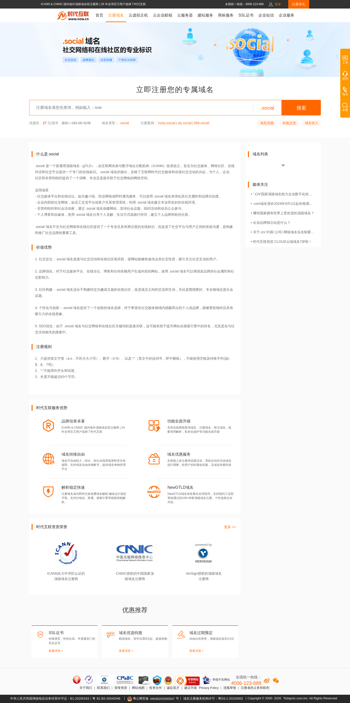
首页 (99, 15)
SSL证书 (246, 15)
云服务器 (185, 15)
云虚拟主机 (138, 15)
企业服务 (286, 15)
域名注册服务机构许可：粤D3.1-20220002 (213, 698)
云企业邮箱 (162, 15)
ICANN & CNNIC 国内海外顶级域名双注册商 (70, 4)
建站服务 (205, 15)
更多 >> (230, 527)
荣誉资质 (120, 688)
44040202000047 (162, 699)
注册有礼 (299, 4)
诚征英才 (173, 688)
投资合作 (155, 688)
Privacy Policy (209, 688)
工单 (345, 61)
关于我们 (85, 688)
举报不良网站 (216, 679)
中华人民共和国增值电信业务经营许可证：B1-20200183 (49, 698)
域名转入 (311, 123)
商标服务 (226, 15)
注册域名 (116, 15)
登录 (278, 4)
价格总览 (289, 123)
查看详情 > (56, 651)
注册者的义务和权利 (255, 688)
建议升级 (190, 688)
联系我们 (103, 688)
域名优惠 (267, 123)
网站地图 (138, 688)
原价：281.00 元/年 (76, 123)
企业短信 (266, 15)
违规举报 (229, 688)
